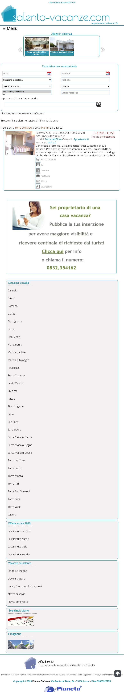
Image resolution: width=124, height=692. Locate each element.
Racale (11, 398)
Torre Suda (14, 499)
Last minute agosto (19, 554)
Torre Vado (14, 507)
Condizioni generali (69, 674)
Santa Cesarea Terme (20, 437)
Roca (11, 414)
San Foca (13, 422)
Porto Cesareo (16, 375)
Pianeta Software (41, 681)
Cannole (12, 290)
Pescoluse (14, 367)
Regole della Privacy (91, 674)
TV (27, 94)
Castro (11, 298)
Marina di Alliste (17, 352)
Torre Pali (13, 483)
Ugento (12, 514)
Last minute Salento (19, 531)
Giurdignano (15, 321)
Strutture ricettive (17, 571)
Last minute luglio (17, 546)
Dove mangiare (16, 578)
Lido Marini (14, 337)
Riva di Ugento (16, 406)
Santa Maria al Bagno (20, 445)
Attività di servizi (16, 594)
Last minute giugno (18, 539)
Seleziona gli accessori (27, 91)
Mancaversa (15, 344)
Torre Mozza (15, 476)
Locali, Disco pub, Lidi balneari (25, 586)
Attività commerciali (18, 601)
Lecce (11, 329)
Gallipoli (12, 313)
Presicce (12, 391)
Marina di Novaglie (18, 360)
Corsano (13, 306)
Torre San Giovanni (19, 491)
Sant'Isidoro (14, 429)
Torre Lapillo (15, 468)
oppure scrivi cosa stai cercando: (20, 97)
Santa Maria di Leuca (20, 452)
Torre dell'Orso (16, 460)
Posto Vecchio (16, 383)
